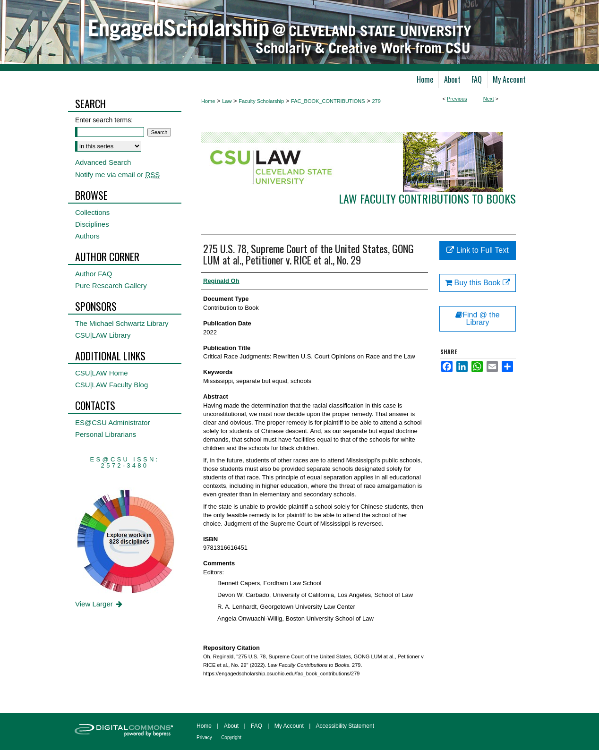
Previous (457, 99)
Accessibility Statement (345, 726)
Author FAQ (93, 274)
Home (208, 101)
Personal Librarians (105, 434)
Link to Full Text (477, 250)
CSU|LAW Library (103, 335)
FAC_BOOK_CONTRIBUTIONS (328, 101)
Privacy (204, 737)
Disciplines (92, 224)
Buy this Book (477, 283)
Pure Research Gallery (111, 285)
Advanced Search (103, 162)
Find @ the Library (477, 318)
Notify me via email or (117, 174)
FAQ (256, 726)
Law (226, 101)
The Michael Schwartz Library (122, 323)
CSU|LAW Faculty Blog (111, 385)
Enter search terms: (104, 120)
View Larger (99, 604)
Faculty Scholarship (261, 101)
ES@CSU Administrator (112, 422)
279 (376, 101)
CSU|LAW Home (101, 373)
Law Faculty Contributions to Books (427, 198)
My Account (289, 726)
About (231, 726)
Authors (87, 236)
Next (488, 99)
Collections (92, 212)
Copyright (231, 737)
